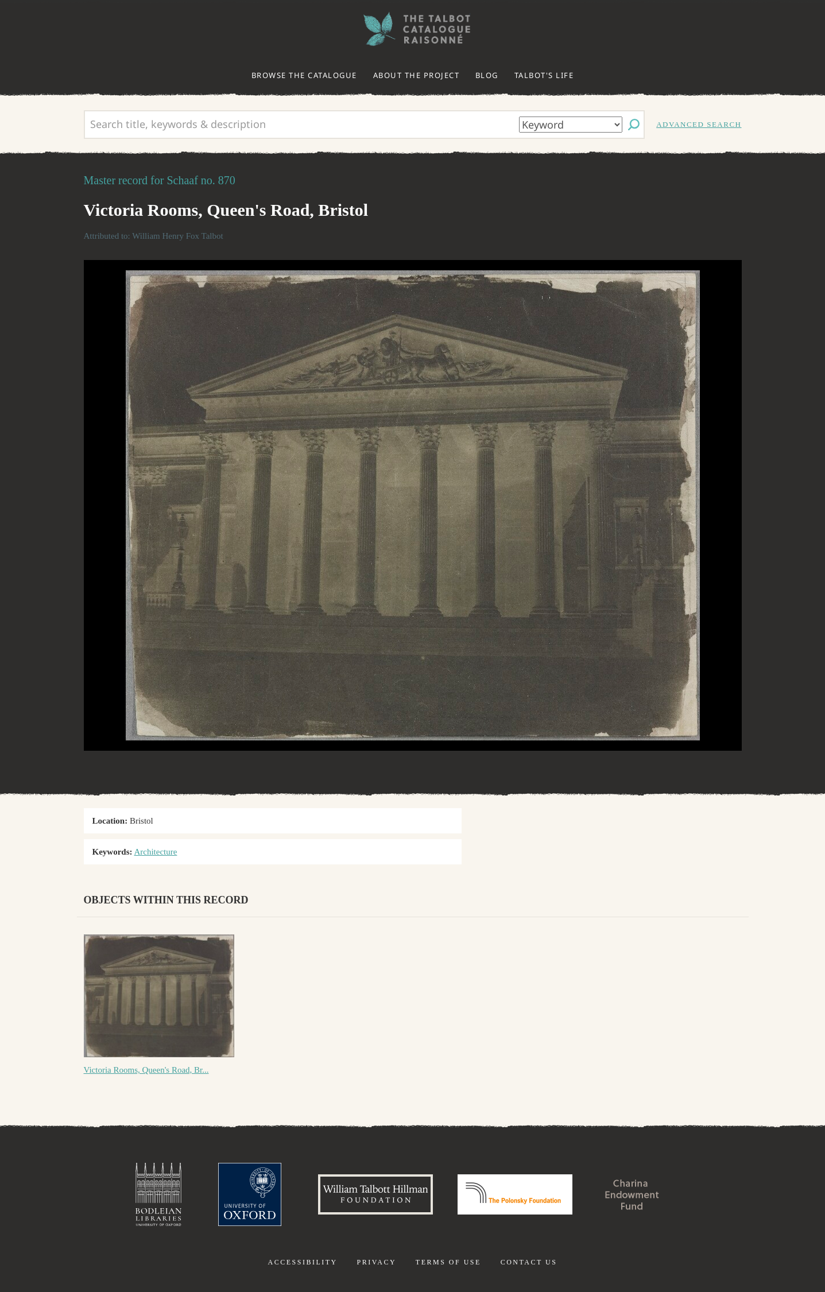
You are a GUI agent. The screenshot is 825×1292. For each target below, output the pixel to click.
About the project (416, 75)
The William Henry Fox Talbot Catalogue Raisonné (412, 28)
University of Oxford (249, 1194)
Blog (486, 75)
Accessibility (303, 1262)
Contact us (529, 1262)
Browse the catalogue (304, 75)
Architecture (155, 851)
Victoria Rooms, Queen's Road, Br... (146, 1069)
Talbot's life (544, 75)
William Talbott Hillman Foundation (375, 1194)
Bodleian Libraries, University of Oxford (158, 1194)
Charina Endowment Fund (632, 1194)
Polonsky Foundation (515, 1194)
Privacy (376, 1262)
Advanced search (698, 124)
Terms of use (448, 1262)
